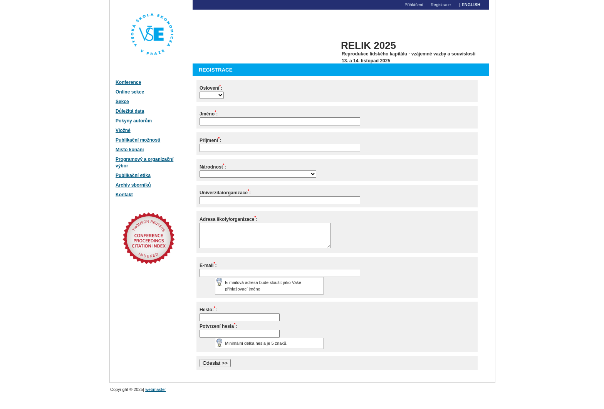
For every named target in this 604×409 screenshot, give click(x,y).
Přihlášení (413, 4)
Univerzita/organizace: (225, 192)
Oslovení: (211, 88)
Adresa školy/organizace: (229, 219)
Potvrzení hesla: (218, 331)
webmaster (155, 394)
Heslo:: (208, 314)
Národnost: (213, 167)
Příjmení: (210, 140)
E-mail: (208, 270)
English (470, 4)
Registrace (441, 4)
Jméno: (209, 114)
